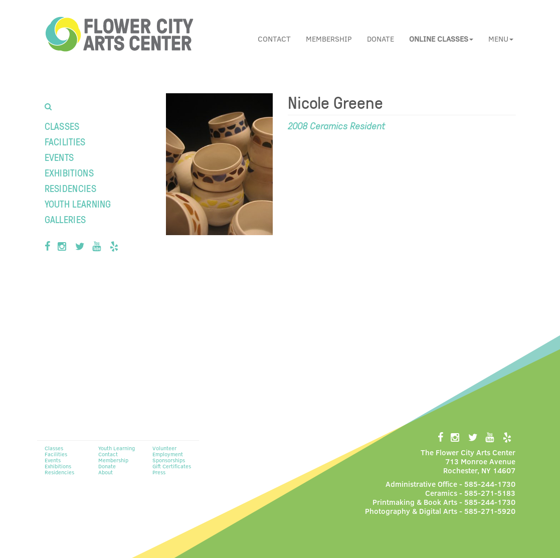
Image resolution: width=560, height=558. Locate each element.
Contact (274, 39)
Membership (329, 39)
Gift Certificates (171, 466)
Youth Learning (78, 203)
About (105, 472)
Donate (380, 39)
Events (59, 156)
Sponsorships (168, 460)
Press (158, 472)
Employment (167, 454)
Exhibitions (69, 172)
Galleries (65, 219)
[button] (441, 38)
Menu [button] (500, 39)
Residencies (70, 188)
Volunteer (164, 448)
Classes (62, 125)
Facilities (65, 141)
